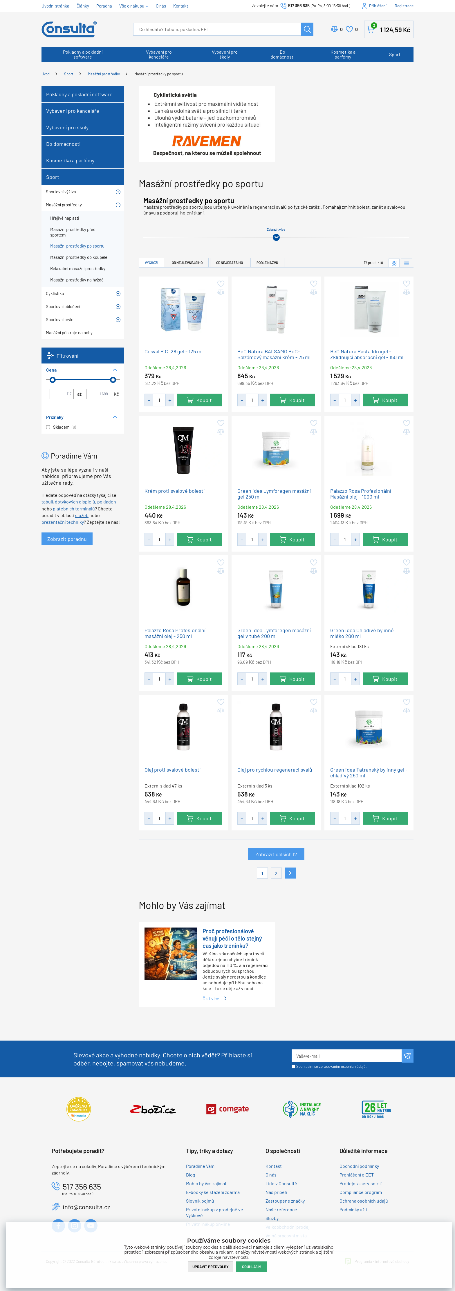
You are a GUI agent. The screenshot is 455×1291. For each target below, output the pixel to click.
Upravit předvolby (210, 1266)
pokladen (106, 501)
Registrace (404, 5)
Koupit (204, 400)
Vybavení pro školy (225, 54)
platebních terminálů (74, 508)
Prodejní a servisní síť (361, 1183)
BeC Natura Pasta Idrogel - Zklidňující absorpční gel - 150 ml (366, 354)
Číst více (211, 998)
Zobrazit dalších (276, 854)
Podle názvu (267, 263)
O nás (161, 5)
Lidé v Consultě (281, 1183)
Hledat (307, 29)
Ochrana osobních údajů (364, 1200)
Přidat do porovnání (220, 292)
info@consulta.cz (86, 1206)
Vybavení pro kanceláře (159, 54)
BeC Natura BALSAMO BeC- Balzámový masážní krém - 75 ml (273, 354)
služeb (82, 515)
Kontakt (180, 5)
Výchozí (151, 263)
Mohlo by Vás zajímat (206, 1183)
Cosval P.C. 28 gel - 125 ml (174, 351)
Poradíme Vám (200, 1166)
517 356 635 (299, 5)
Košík (390, 28)
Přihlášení (378, 5)
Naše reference (281, 1209)
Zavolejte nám (265, 5)
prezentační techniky (62, 522)
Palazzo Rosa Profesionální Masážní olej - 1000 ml (360, 494)
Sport (394, 54)
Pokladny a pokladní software (82, 54)
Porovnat (341, 29)
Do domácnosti (282, 54)
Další (290, 873)
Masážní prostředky (104, 74)
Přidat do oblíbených (220, 284)
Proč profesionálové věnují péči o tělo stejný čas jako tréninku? (232, 938)
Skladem (61, 427)
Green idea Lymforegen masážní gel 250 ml (274, 494)
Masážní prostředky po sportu (158, 74)
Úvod (45, 74)
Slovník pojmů (200, 1200)
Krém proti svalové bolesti (175, 491)
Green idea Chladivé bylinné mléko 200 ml (362, 633)
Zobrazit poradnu (67, 539)
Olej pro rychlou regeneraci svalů (274, 770)
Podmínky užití (354, 1209)
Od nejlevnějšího (187, 263)
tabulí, (47, 501)
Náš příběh (276, 1192)
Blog (190, 1174)
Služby (272, 1218)
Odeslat (408, 1056)
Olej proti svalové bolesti (173, 770)
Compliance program (361, 1192)
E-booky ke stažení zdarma (213, 1192)
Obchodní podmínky (359, 1166)
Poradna (104, 5)
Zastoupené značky (285, 1200)
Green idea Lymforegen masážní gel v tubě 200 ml (274, 633)
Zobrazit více (276, 229)
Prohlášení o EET (357, 1174)
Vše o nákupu (131, 5)
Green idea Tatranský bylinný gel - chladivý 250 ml (368, 773)
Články (83, 5)
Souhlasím (251, 1266)
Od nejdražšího (229, 263)
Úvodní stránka (55, 5)
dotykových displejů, (75, 501)
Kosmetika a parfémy (343, 54)
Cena (51, 369)
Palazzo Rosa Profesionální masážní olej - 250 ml (175, 633)
